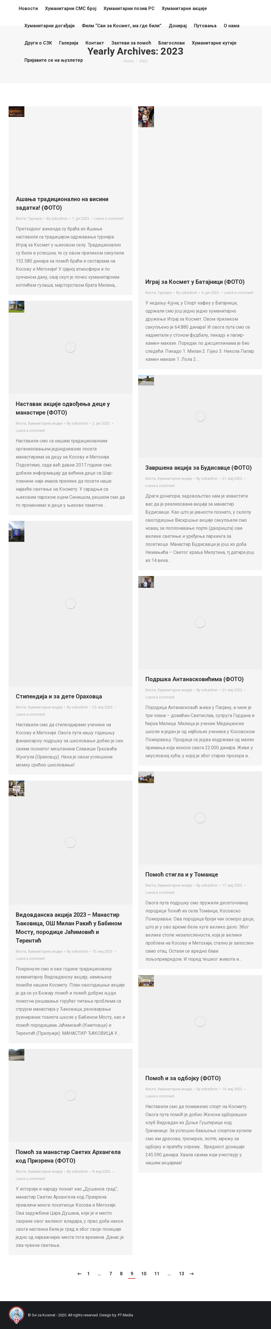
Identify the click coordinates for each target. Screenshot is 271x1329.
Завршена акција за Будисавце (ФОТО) (198, 467)
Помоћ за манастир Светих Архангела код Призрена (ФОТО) (68, 1156)
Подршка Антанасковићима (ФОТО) (194, 679)
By (57, 218)
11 (156, 1273)
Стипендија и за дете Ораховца (59, 696)
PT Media (125, 1315)
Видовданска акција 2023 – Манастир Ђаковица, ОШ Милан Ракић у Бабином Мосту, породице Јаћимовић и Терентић (69, 927)
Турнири (35, 218)
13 (181, 1273)
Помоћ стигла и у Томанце (181, 874)
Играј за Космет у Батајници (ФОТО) (195, 281)
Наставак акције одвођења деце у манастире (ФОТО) (63, 408)
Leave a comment (109, 218)
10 (143, 1273)
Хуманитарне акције (45, 423)
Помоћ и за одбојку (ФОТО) (183, 1078)
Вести (21, 218)
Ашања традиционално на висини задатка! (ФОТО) (62, 203)
